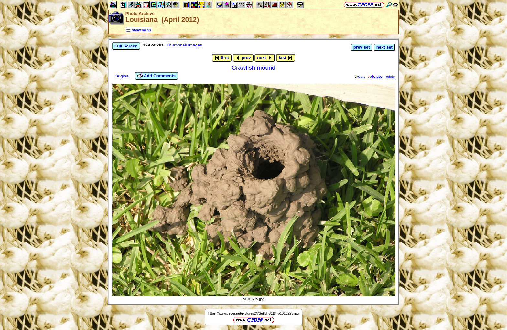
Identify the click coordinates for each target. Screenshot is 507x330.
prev (243, 57)
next (264, 57)
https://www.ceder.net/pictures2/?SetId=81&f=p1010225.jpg (253, 313)
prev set (361, 47)
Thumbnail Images (184, 45)
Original (121, 76)
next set (384, 47)
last (286, 57)
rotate (390, 76)
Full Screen (126, 46)
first (221, 57)
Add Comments (156, 75)
